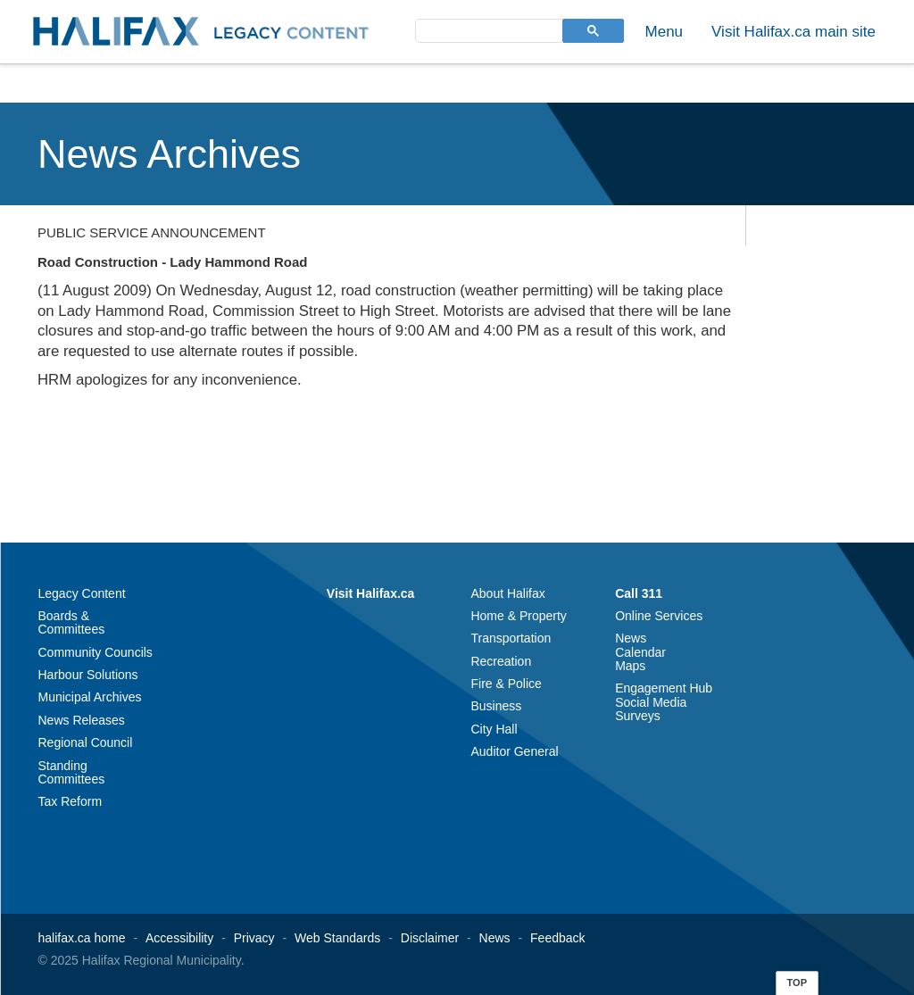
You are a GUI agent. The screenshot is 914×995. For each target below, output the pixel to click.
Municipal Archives (90, 697)
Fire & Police (505, 683)
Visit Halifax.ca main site (793, 31)
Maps (630, 666)
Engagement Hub (663, 688)
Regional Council (85, 742)
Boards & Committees (71, 622)
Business (495, 706)
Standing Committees (71, 772)
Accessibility (179, 938)
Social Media (650, 702)
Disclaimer (430, 938)
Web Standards (337, 938)
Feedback (557, 938)
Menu (664, 31)
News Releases (81, 720)
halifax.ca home (82, 938)
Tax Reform (70, 801)
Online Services (658, 616)
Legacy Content (82, 593)
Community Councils (95, 652)
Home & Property (518, 616)
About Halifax (507, 593)
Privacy (254, 938)
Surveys (638, 716)
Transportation (510, 638)
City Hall (493, 729)
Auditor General (514, 751)
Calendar (640, 652)
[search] (487, 30)
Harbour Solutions (88, 674)
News (630, 638)
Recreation (500, 661)
